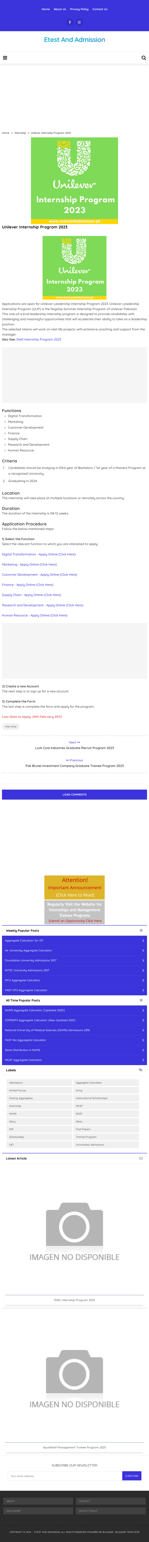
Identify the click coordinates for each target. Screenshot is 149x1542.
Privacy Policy (79, 9)
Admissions (16, 1082)
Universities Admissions (90, 1144)
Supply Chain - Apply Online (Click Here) (31, 595)
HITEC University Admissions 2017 (27, 970)
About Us (60, 9)
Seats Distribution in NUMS (22, 1050)
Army (79, 1090)
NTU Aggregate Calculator (22, 980)
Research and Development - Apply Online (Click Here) (42, 605)
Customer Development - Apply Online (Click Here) (39, 574)
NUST (79, 1113)
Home (46, 9)
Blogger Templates (127, 1532)
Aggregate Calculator (89, 1082)
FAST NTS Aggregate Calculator (26, 990)
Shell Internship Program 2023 (38, 339)
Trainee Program (86, 1136)
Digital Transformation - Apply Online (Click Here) (39, 554)
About (10, 1501)
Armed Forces (17, 1090)
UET (11, 1144)
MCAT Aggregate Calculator (23, 1060)
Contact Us (99, 9)
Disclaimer (13, 1510)
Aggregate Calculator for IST (24, 940)
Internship (10, 726)
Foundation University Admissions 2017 (30, 960)
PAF (11, 1129)
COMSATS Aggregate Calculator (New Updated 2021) (40, 1020)
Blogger (108, 1532)
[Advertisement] (74, 95)
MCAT (79, 1105)
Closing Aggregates (21, 1098)
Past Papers (83, 1129)
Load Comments (74, 794)
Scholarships (16, 1136)
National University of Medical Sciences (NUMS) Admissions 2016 (47, 1030)
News (79, 1121)
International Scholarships (91, 1098)
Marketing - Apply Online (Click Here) (29, 564)
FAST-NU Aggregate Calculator (25, 1040)
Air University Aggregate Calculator (28, 950)
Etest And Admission (47, 1532)
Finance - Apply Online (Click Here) (27, 585)
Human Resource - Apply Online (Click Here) (35, 615)
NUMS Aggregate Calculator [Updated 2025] (35, 1010)
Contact (84, 1501)
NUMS (12, 1113)
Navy (12, 1121)
